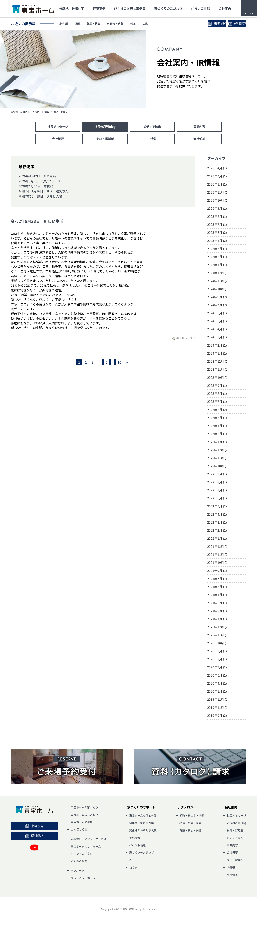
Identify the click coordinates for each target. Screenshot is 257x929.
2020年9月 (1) (217, 651)
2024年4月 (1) (217, 329)
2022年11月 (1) (218, 458)
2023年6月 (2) (217, 410)
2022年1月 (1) (217, 539)
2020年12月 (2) (218, 627)
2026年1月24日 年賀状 (36, 187)
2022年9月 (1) (217, 474)
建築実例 (99, 8)
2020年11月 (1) (218, 635)
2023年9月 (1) (217, 386)
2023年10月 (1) (218, 378)
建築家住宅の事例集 (141, 824)
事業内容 (199, 126)
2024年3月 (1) (217, 338)
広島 (159, 23)
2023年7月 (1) (217, 402)
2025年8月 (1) (217, 217)
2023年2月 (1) (217, 434)
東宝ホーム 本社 (19, 112)
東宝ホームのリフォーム (86, 847)
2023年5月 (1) (217, 418)
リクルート (77, 871)
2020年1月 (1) (217, 692)
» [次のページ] (127, 363)
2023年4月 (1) (217, 426)
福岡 (80, 23)
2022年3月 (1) (217, 523)
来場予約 (191, 23)
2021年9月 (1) (217, 571)
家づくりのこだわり (168, 8)
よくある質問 (79, 862)
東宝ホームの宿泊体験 (143, 816)
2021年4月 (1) (217, 595)
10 (119, 363)
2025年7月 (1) (217, 225)
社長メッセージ (58, 126)
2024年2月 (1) (217, 346)
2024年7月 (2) (217, 305)
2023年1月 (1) (217, 442)
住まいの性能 (200, 8)
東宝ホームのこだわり (84, 815)
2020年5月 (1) (217, 676)
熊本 (145, 23)
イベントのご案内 (82, 855)
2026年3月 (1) (217, 177)
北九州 (65, 23)
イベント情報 (137, 846)
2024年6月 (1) (217, 313)
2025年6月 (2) (217, 233)
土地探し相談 (79, 830)
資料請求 (229, 23)
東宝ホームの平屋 (82, 823)
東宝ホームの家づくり (84, 808)
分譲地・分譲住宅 (71, 8)
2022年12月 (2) (218, 450)
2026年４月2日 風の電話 (37, 177)
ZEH (131, 861)
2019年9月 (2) (217, 716)
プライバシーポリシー (84, 879)
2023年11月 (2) (218, 370)
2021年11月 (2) (218, 555)
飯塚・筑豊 (99, 23)
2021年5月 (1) (217, 587)
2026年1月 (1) (217, 185)
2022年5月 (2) (217, 507)
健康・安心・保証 (190, 831)
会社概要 (58, 139)
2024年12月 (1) (218, 273)
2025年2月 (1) (217, 257)
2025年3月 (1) (217, 249)
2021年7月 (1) (217, 579)
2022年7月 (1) (217, 490)
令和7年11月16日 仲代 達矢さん (43, 192)
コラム (133, 868)
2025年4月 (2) (217, 241)
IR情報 (152, 139)
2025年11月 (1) (218, 193)
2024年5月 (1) (217, 321)
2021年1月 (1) (217, 619)
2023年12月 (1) (218, 362)
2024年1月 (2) (217, 354)
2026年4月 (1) (217, 168)
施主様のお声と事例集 (129, 8)
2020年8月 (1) (217, 659)
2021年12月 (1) (218, 547)
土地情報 (134, 838)
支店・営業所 (105, 139)
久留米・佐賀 (124, 23)
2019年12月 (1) (218, 700)
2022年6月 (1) (217, 499)
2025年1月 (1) (217, 265)
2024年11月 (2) (218, 281)
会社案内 (225, 8)
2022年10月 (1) (218, 466)
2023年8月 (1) (217, 394)
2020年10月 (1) (218, 643)
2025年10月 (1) (218, 201)
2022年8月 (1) (217, 482)
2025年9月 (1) (217, 209)
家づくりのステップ (141, 853)
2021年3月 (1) (217, 603)
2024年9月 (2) (217, 297)
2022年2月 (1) (217, 531)
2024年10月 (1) (218, 289)
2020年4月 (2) (217, 684)
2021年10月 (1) (218, 563)
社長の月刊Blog (59, 112)
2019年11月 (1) (218, 708)
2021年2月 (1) (217, 611)
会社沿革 (199, 139)
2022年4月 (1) (217, 515)
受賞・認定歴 (235, 831)
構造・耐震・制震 (190, 824)
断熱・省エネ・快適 (191, 816)
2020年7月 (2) (217, 668)
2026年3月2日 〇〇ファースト (41, 181)
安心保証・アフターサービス (88, 840)
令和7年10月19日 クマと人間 (40, 197)
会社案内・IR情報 (39, 112)
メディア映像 (152, 126)
